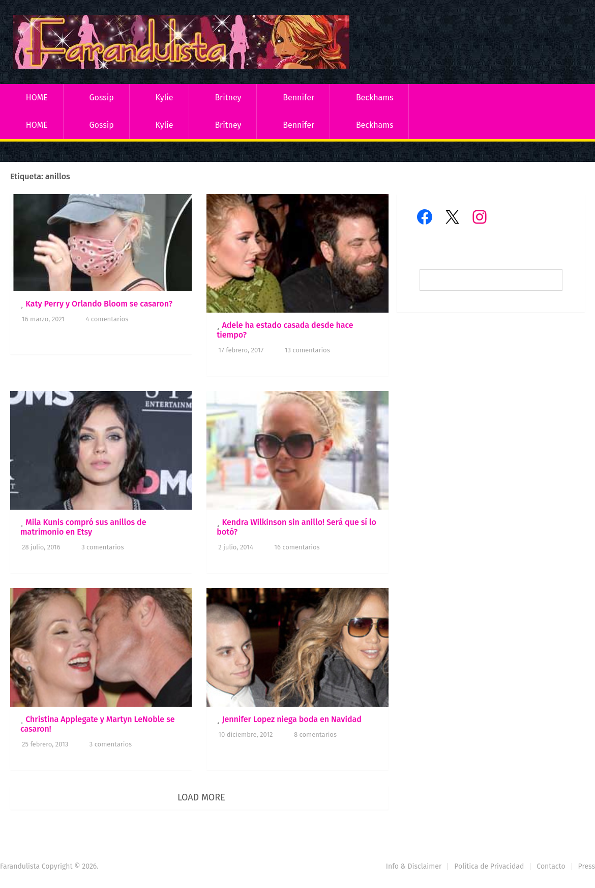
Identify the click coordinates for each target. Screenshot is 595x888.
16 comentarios (296, 547)
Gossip (101, 97)
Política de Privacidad (489, 866)
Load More (201, 797)
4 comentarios (106, 319)
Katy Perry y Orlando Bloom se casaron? (98, 304)
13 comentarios (307, 350)
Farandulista (20, 866)
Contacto (551, 866)
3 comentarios (102, 547)
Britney (228, 97)
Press (586, 866)
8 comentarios (315, 734)
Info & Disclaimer (414, 866)
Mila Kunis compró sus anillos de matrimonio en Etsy (83, 527)
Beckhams (375, 97)
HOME (37, 97)
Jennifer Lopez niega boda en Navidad (291, 719)
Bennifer (298, 97)
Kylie (164, 97)
